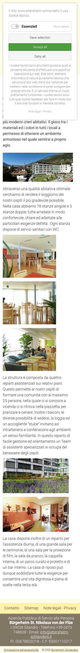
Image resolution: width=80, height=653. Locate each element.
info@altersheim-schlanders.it (50, 634)
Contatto (11, 608)
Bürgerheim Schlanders (64, 649)
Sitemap (31, 608)
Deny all (40, 56)
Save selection (40, 38)
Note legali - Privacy (60, 608)
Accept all (40, 47)
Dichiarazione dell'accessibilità (21, 649)
